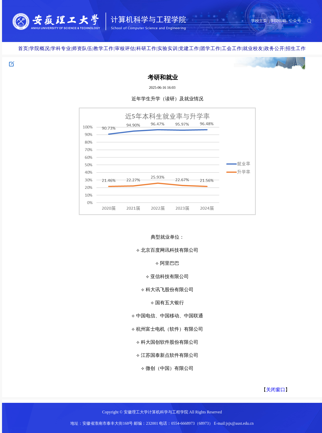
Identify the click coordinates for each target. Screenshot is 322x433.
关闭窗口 (275, 389)
